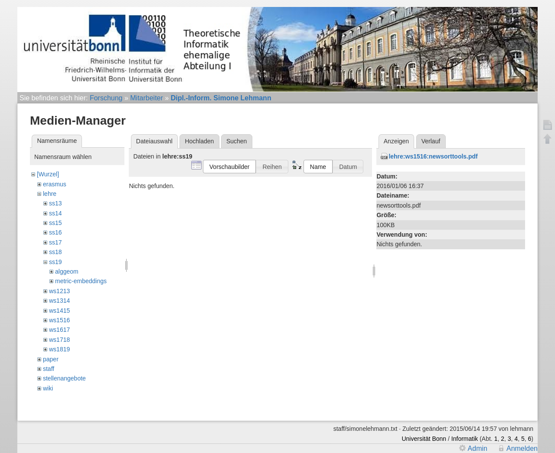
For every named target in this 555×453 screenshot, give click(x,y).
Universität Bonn (424, 438)
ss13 (55, 203)
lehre (49, 193)
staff (48, 368)
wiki (48, 388)
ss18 (55, 251)
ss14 (55, 213)
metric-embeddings (81, 281)
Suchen (236, 141)
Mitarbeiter (146, 98)
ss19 (55, 261)
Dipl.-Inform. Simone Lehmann (221, 98)
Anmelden (522, 448)
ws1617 (59, 329)
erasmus (54, 184)
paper (51, 359)
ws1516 (59, 320)
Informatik (464, 438)
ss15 (55, 222)
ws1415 (59, 310)
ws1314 (59, 300)
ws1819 (59, 349)
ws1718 (59, 339)
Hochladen (199, 141)
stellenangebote (64, 378)
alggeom (66, 271)
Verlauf (431, 141)
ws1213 (59, 291)
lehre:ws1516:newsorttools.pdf (432, 156)
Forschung (106, 98)
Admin (477, 448)
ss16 (55, 232)
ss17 (55, 242)
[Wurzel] (48, 174)
